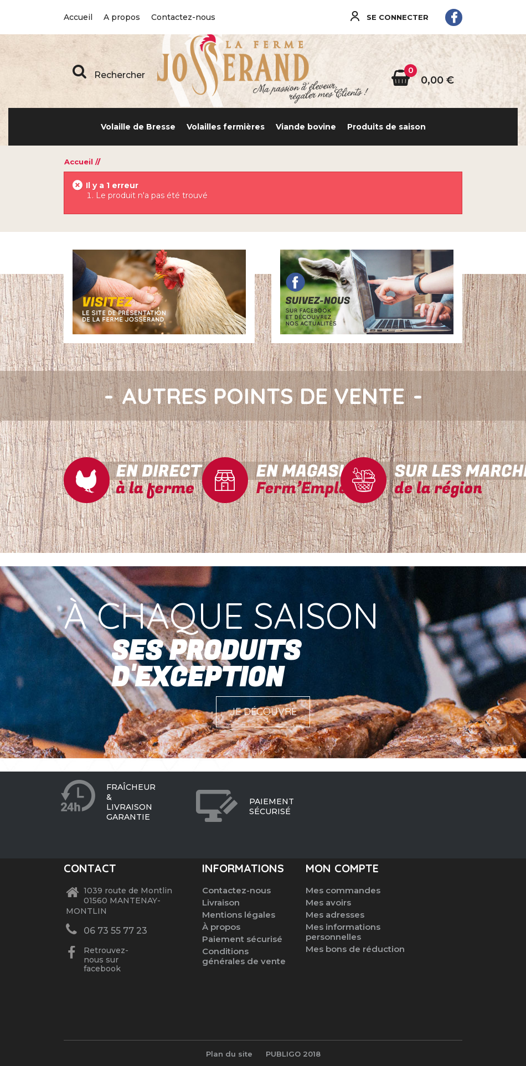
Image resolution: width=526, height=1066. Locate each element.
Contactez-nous (183, 17)
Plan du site (229, 1053)
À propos (221, 927)
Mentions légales (238, 914)
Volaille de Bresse (138, 127)
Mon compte (342, 868)
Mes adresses (335, 914)
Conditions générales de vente (244, 956)
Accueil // (82, 161)
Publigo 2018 (293, 1053)
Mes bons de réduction (355, 949)
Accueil (78, 17)
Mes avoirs (328, 902)
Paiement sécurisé (242, 939)
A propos (122, 17)
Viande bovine (306, 127)
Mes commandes (343, 890)
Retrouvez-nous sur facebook (105, 960)
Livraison (221, 902)
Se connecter (396, 17)
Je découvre (263, 711)
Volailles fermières (226, 127)
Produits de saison (386, 127)
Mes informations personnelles (343, 932)
